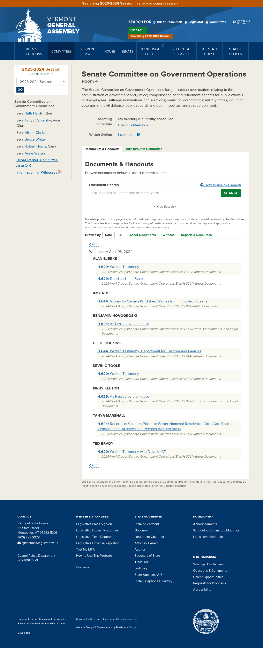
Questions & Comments (210, 571)
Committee (216, 22)
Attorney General (147, 543)
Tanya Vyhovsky (38, 120)
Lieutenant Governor (149, 537)
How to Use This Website (94, 556)
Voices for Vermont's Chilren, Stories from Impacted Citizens (152, 301)
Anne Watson (35, 153)
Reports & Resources (196, 235)
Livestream (127, 134)
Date (108, 235)
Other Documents (143, 235)
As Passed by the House (123, 324)
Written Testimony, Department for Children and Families (149, 351)
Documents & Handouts (101, 149)
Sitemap (199, 564)
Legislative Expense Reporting (98, 543)
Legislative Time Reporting (95, 537)
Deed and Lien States (120, 278)
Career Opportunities (208, 577)
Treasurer (141, 562)
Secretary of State (147, 556)
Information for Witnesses (38, 172)
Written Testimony (118, 266)
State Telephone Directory (153, 581)
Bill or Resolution (168, 22)
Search (137, 30)
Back (94, 244)
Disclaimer (82, 567)
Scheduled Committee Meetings (216, 530)
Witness (168, 235)
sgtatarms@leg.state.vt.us (37, 543)
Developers (23, 632)
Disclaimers (215, 564)
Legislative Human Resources (97, 530)
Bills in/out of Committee (144, 149)
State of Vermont (147, 524)
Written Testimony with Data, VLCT (131, 451)
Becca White (35, 139)
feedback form (38, 623)
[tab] (102, 149)
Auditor (140, 549)
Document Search (165, 185)
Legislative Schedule (208, 537)
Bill (121, 235)
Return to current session (158, 4)
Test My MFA (85, 549)
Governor (141, 530)
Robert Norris (35, 146)
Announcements (205, 524)
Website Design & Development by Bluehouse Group (106, 627)
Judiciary (141, 568)
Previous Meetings (133, 125)
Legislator (194, 22)
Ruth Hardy (34, 113)
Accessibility (202, 589)
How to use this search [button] (220, 185)
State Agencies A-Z (148, 575)
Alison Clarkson (37, 132)
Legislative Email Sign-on (94, 524)
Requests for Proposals (209, 583)
